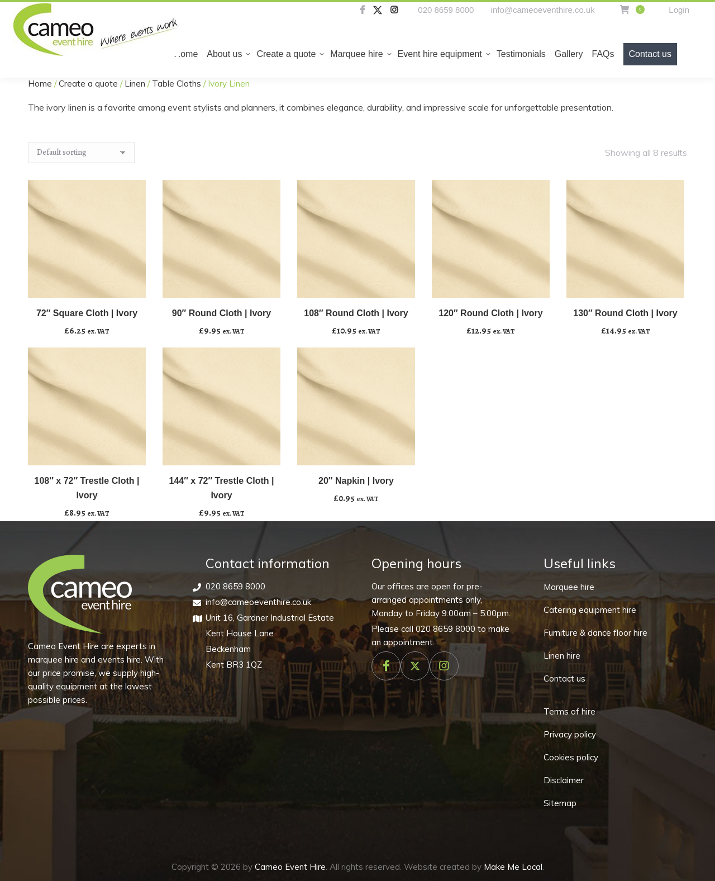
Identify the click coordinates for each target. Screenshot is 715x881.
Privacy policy (570, 734)
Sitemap (560, 803)
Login (679, 10)
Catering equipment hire (590, 609)
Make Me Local (513, 866)
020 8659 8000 (446, 10)
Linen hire (562, 655)
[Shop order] (81, 152)
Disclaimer (564, 780)
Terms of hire (569, 711)
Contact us (564, 678)
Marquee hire (569, 587)
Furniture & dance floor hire (595, 632)
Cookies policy (571, 757)
